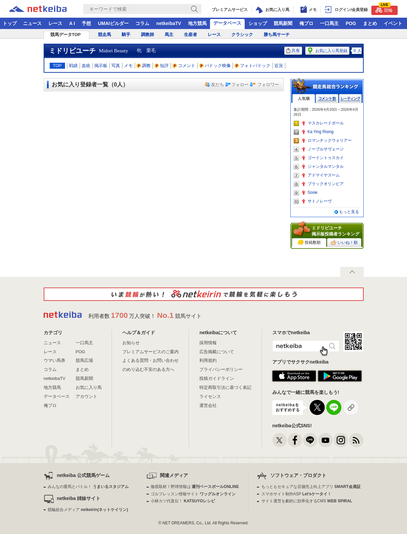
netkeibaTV (168, 23)
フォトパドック (252, 65)
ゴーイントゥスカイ (326, 157)
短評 (162, 65)
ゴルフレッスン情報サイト (193, 494)
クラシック (242, 34)
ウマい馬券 (54, 360)
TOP (57, 65)
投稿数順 (309, 242)
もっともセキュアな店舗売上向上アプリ (311, 486)
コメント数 (327, 98)
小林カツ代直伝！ (183, 501)
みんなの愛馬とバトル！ (88, 486)
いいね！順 (344, 242)
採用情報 (208, 342)
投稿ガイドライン (216, 378)
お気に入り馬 (89, 387)
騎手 (126, 34)
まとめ (370, 23)
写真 (115, 65)
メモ (128, 65)
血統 (86, 65)
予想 (86, 23)
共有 (293, 50)
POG (351, 23)
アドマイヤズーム (324, 175)
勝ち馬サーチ (277, 34)
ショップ (257, 23)
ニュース (32, 23)
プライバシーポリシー (221, 369)
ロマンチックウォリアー (330, 140)
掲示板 (100, 65)
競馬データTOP (65, 34)
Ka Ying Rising (321, 131)
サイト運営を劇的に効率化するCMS (306, 501)
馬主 (169, 34)
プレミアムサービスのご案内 (150, 351)
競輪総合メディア (88, 509)
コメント (184, 65)
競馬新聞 (283, 23)
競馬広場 (84, 360)
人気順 (303, 98)
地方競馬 (197, 23)
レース (55, 23)
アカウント (86, 396)
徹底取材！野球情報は (195, 486)
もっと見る (349, 211)
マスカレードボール (326, 123)
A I (72, 23)
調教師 (147, 34)
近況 (278, 65)
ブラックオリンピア (326, 183)
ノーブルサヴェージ (326, 149)
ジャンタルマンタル (326, 166)
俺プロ (306, 23)
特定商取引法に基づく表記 (225, 387)
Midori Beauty (113, 50)
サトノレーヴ (320, 201)
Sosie (313, 192)
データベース (227, 23)
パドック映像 (215, 65)
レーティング (350, 98)
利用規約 (208, 360)
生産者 (190, 34)
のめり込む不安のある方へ (148, 369)
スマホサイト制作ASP (296, 494)
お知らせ (131, 342)
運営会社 (208, 405)
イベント (393, 23)
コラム (142, 23)
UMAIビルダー (113, 23)
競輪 (384, 9)
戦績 (73, 65)
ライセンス (210, 396)
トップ (10, 23)
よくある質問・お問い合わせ (150, 360)
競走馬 (104, 34)
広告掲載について (216, 351)
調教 (144, 65)
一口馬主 (329, 23)
